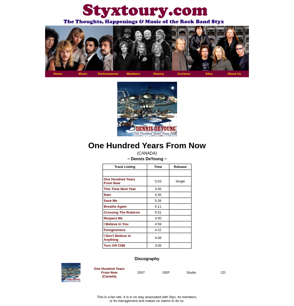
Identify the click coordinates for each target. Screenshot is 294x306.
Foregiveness (115, 230)
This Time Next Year (120, 189)
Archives (183, 74)
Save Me (110, 201)
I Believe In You (116, 224)
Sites (209, 74)
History (158, 74)
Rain (107, 195)
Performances (108, 74)
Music (82, 74)
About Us (234, 74)
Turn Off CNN (114, 245)
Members (133, 74)
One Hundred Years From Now (119, 181)
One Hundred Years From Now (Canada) (109, 272)
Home (58, 74)
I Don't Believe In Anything (117, 238)
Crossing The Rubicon (122, 212)
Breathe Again (115, 206)
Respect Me (113, 218)
